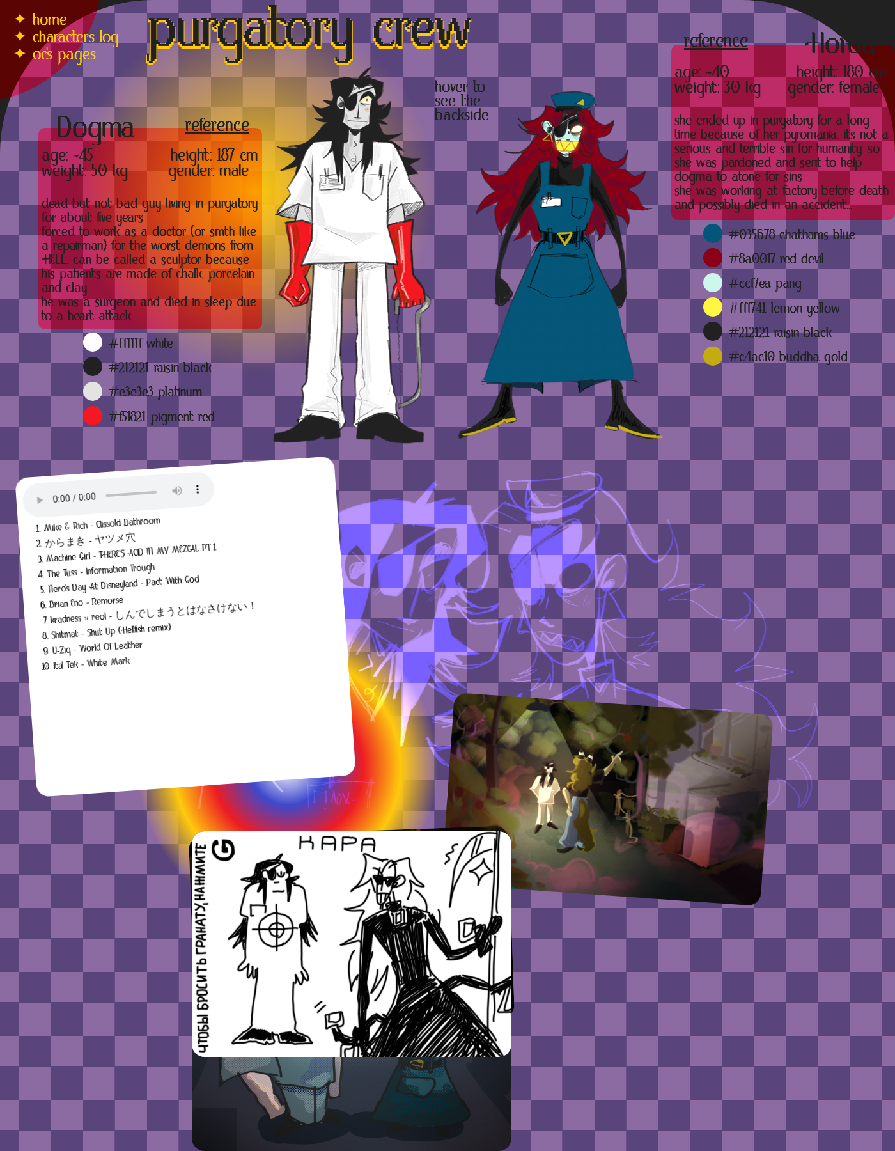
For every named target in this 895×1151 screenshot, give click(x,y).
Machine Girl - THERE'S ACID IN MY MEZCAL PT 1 (131, 553)
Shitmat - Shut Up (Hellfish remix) (111, 632)
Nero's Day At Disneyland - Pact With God (123, 584)
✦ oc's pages (54, 55)
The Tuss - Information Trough (101, 571)
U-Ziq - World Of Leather (97, 648)
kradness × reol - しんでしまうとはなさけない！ (154, 613)
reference (716, 42)
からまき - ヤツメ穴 (90, 541)
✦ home (40, 21)
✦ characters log (66, 38)
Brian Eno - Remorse (86, 603)
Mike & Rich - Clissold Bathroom (101, 524)
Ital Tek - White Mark (91, 663)
